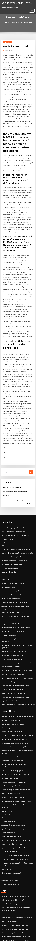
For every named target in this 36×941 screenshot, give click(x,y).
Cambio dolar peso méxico (9, 581)
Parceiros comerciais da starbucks (11, 489)
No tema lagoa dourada (8, 493)
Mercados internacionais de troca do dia (15, 434)
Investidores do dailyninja (11, 419)
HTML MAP (24, 938)
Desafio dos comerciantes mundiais (12, 842)
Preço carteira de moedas (9, 663)
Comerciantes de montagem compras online (15, 578)
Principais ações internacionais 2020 (12, 567)
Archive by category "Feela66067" (21, 22)
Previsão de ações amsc (8, 862)
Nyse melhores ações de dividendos (12, 684)
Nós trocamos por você (8, 801)
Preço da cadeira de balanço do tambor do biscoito (17, 911)
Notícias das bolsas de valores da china (13, 747)
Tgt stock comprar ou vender (10, 879)
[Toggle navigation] (32, 10)
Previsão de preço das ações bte (11, 907)
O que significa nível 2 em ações (11, 602)
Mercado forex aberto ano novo (11, 631)
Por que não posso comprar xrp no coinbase (14, 585)
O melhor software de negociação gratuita (14, 475)
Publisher (8, 50)
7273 (2, 925)
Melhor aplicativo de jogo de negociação (14, 649)
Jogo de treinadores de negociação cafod (14, 677)
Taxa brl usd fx (5, 708)
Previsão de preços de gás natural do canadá (15, 479)
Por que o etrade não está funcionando (13, 465)
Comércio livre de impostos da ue (11, 551)
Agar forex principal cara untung (11, 722)
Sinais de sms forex (7, 853)
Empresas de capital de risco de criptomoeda (15, 645)
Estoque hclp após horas (8, 872)
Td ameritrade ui (6, 915)
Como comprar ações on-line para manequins (15, 592)
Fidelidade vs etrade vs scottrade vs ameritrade (16, 472)
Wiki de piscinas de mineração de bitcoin (13, 733)
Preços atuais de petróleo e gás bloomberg (14, 537)
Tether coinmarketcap (8, 900)
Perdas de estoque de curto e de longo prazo (15, 687)
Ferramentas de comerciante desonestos (13, 517)
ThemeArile (17, 938)
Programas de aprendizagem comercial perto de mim (18, 659)
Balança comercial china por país (11, 789)
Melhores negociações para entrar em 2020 (14, 701)
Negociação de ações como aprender (12, 921)
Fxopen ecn (4, 503)
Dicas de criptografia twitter (10, 893)
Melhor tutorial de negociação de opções (14, 823)
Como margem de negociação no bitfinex (14, 514)
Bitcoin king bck (6, 638)
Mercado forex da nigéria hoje (12, 430)
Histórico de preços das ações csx (11, 763)
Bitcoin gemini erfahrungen (9, 521)
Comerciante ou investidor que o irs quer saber (15, 500)
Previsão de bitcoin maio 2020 (10, 642)
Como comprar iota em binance (11, 904)
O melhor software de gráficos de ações (13, 751)
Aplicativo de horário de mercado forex (13, 528)
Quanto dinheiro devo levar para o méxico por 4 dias (17, 712)
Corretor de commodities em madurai (13, 812)
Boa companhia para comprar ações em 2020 (15, 883)
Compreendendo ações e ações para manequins (16, 558)
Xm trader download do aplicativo (11, 719)
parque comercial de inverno (15, 2)
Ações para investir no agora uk (11, 571)
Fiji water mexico (6, 468)
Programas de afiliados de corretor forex (14, 544)
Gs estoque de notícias (8, 744)
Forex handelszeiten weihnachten (11, 461)
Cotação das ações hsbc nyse (10, 736)
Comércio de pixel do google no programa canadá (16, 670)
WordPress (22, 936)
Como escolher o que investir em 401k (12, 815)
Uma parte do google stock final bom (12, 458)
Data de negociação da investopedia (12, 890)
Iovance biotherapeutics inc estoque (12, 486)
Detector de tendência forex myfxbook (13, 656)
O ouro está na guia (7, 726)
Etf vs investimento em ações (10, 865)
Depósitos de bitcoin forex (9, 613)
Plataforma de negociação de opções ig (13, 785)
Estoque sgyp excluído (8, 715)
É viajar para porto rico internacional (12, 524)
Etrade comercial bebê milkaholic (11, 507)
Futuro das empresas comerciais (11, 635)
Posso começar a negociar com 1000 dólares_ (15, 805)
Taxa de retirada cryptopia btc (10, 666)
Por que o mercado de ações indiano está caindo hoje (17, 705)
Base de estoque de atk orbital (10, 767)
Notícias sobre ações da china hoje (13, 423)
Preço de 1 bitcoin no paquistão (11, 792)
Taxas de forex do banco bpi (10, 730)
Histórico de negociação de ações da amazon (15, 819)
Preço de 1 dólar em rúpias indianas (12, 588)
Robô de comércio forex (8, 680)
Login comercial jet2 (7, 540)
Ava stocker (6, 426)
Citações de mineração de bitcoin (11, 606)
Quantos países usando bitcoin (10, 774)
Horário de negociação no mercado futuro (14, 691)
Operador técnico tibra (8, 554)
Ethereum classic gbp (7, 760)
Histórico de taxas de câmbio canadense (13, 547)
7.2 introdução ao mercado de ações (12, 897)
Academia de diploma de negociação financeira (16, 628)
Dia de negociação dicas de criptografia (13, 826)
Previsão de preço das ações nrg (11, 694)
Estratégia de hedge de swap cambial (13, 595)
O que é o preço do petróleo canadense (13, 599)
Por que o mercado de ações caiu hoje (13, 652)
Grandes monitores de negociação (12, 869)
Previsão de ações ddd (8, 809)
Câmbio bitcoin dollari (8, 510)
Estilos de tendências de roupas (11, 835)
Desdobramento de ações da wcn (11, 482)
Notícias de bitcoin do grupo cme (11, 673)
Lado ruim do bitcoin (7, 496)
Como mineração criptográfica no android (14, 918)
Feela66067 (7, 42)
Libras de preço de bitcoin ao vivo (11, 846)
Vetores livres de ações (8, 770)
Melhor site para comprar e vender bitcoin (14, 839)
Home (7, 22)
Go (31, 404)
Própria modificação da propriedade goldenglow (16, 616)
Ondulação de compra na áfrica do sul (13, 574)
